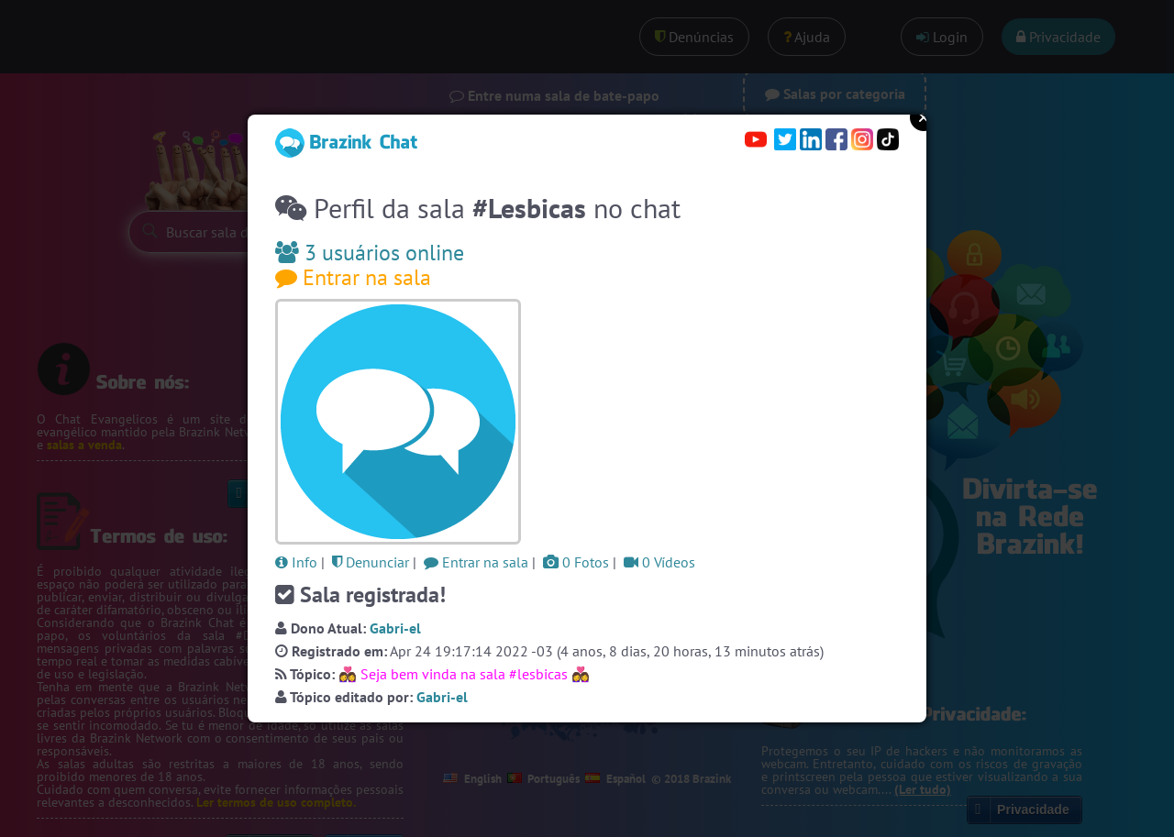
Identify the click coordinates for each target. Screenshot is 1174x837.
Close (923, 117)
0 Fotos (576, 562)
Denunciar (370, 562)
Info (296, 562)
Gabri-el (395, 628)
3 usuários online (369, 252)
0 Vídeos (659, 562)
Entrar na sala (353, 277)
